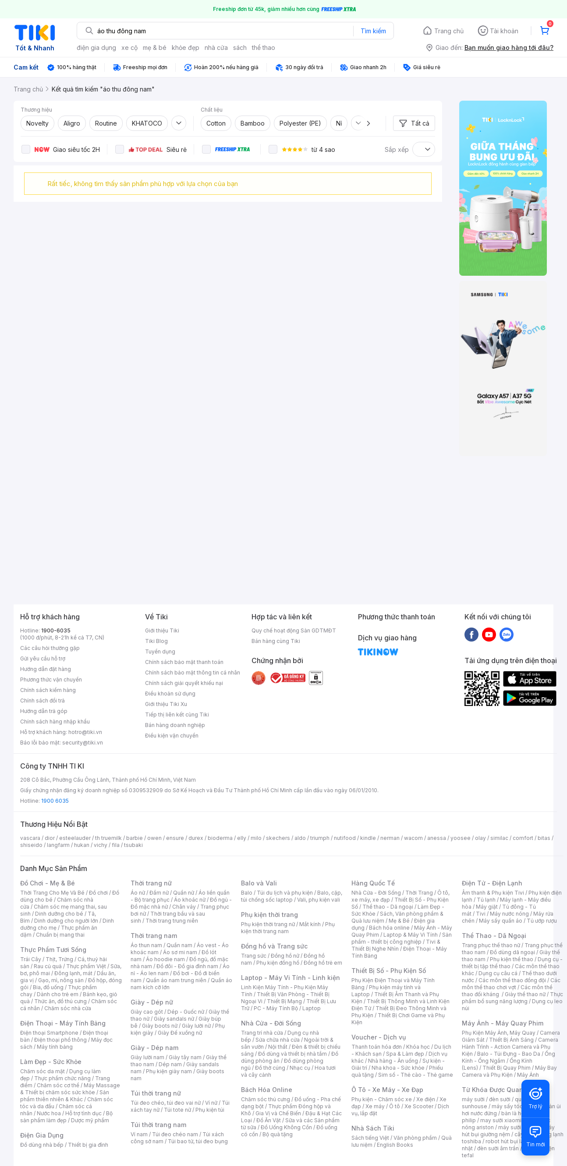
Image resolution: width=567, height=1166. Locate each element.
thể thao (263, 47)
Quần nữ (183, 892)
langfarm (58, 845)
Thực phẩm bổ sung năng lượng (512, 997)
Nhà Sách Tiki (372, 1128)
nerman (390, 838)
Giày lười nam (147, 1057)
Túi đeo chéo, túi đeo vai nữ (166, 1102)
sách (240, 47)
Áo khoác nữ (190, 899)
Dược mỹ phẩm (90, 1120)
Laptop (311, 1008)
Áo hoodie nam (165, 959)
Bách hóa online (389, 927)
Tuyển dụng (160, 651)
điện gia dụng (96, 47)
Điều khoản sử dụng (170, 693)
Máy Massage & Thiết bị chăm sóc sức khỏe (70, 1089)
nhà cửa (216, 47)
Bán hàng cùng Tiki (276, 641)
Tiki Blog (156, 641)
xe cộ (129, 47)
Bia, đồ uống (48, 987)
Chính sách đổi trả (42, 700)
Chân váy (184, 906)
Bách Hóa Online (266, 1089)
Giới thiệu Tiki (162, 630)
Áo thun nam (146, 945)
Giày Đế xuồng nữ (180, 1032)
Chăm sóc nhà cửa (67, 1008)
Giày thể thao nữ (525, 994)
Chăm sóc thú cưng (265, 1099)
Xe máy (375, 1106)
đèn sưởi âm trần (498, 1148)
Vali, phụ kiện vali (318, 899)
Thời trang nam (154, 935)
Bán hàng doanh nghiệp (175, 725)
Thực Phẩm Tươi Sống (53, 949)
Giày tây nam (185, 1057)
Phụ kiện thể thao (511, 959)
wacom (413, 838)
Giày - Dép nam (154, 1047)
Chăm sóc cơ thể (58, 1085)
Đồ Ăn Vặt (268, 1120)
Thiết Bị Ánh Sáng (511, 1039)
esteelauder (75, 838)
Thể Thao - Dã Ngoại (494, 935)
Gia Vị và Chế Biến (278, 1113)
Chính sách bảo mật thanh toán (184, 662)
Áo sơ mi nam (180, 952)
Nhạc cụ (300, 1067)
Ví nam (139, 1134)
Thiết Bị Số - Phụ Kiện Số (388, 970)
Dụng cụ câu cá (497, 973)
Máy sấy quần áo (500, 920)
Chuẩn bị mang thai (60, 934)
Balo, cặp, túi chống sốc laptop (291, 896)
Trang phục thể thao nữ (491, 945)
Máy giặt (487, 906)
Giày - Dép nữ (152, 1002)
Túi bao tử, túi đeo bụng (198, 1141)
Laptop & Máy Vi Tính (410, 934)
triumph (320, 838)
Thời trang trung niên (171, 920)
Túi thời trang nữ (156, 1093)
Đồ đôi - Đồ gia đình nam (187, 966)
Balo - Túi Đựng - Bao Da (508, 1053)
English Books (395, 1144)
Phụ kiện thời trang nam (288, 927)
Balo (246, 892)
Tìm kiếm (373, 31)
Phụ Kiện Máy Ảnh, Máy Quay (498, 1032)
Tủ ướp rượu (542, 920)
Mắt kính (310, 924)
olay (480, 838)
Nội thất (277, 1046)
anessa (436, 838)
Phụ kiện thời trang (269, 914)
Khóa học (418, 1046)
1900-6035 (56, 630)
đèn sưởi (499, 1099)
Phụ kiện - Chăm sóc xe (381, 1099)
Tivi (480, 913)
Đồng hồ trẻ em (323, 962)
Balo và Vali (259, 883)
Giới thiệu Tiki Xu (166, 704)
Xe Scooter (418, 1106)
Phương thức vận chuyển (51, 679)
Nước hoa (49, 1113)
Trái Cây (30, 959)
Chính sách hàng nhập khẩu (55, 721)
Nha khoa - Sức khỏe (398, 1067)
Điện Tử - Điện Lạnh (492, 883)
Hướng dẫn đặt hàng (45, 669)
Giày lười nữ (196, 1025)
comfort (523, 838)
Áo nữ (138, 892)
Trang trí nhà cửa (262, 1032)
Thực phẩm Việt (86, 966)
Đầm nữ (159, 892)
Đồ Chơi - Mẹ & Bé (47, 883)
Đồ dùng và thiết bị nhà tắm (292, 1053)
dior (50, 838)
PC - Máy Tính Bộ (276, 1008)
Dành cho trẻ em (57, 994)
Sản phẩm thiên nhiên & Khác (64, 1096)
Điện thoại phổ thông (60, 1039)
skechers (278, 838)
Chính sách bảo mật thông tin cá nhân (192, 672)
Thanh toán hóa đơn (376, 1046)
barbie (134, 838)
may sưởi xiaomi (500, 1120)
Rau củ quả (48, 966)
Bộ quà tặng (277, 1134)
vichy (100, 845)
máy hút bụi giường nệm (508, 1131)
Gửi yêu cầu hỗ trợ (42, 658)
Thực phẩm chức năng (62, 1078)
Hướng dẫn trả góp (43, 711)
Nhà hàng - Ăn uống (393, 1060)
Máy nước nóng (509, 913)
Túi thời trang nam (158, 1124)
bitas (544, 838)
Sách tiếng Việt (370, 1137)
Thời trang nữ (151, 883)
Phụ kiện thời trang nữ (268, 924)
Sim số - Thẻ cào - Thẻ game (415, 1074)
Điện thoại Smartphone (49, 1032)
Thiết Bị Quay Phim (506, 1067)
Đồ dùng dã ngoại (512, 952)
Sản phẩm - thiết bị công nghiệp (401, 938)
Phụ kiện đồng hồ (277, 962)
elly (241, 838)
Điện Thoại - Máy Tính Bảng (63, 1023)
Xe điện (425, 1099)
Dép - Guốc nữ (185, 1011)
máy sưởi (473, 1099)
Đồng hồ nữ (285, 955)
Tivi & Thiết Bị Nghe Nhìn (395, 945)
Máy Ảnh (528, 1074)
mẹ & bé (155, 47)
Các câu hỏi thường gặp (50, 648)
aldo (300, 838)
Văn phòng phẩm (415, 1137)
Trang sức (253, 955)
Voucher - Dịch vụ (378, 1037)
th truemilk (108, 838)
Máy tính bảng (55, 1046)
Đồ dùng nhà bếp (42, 1144)
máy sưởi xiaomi (518, 1127)
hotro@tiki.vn (85, 732)
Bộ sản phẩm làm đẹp (66, 1117)
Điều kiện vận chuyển (171, 735)
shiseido (31, 845)
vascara (30, 838)
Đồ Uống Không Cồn (286, 1127)
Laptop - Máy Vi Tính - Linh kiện (290, 977)
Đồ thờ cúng (270, 1067)
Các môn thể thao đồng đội (512, 980)
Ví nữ (211, 1102)
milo (256, 838)
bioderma (220, 838)
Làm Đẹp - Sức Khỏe (51, 1061)
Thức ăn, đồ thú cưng (60, 1001)
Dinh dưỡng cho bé (59, 913)
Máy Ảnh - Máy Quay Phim (502, 1023)
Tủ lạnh (486, 899)
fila (116, 845)
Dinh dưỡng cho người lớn (66, 920)
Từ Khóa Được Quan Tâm (500, 1089)
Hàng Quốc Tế (373, 883)
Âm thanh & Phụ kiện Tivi (493, 892)
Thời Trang (419, 892)
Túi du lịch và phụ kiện (285, 892)
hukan (81, 845)
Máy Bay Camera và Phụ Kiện (509, 1071)
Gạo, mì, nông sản (61, 980)
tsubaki (133, 845)
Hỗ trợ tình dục (83, 1113)
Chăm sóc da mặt (42, 1071)
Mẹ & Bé (399, 920)
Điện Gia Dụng (42, 1135)
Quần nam (179, 945)
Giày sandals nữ (174, 1018)
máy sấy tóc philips (516, 1106)
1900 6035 (55, 800)
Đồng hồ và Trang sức (274, 946)
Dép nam (170, 1064)
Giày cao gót (147, 1011)
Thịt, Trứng (59, 959)
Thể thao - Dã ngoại (387, 906)
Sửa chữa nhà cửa (277, 1039)
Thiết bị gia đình (88, 1144)
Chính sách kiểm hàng (48, 690)
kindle (368, 838)
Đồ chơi (98, 892)
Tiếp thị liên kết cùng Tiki (177, 714)
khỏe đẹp (185, 47)
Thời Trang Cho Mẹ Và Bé (52, 892)
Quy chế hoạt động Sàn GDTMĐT (294, 630)
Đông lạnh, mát (73, 973)
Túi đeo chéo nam (175, 1134)
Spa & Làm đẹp (405, 1053)
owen (154, 838)
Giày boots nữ (159, 1025)
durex (195, 838)
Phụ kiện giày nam (169, 1071)
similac (499, 838)
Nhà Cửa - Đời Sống (271, 1023)
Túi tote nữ (177, 1109)
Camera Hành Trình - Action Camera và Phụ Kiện (510, 1046)
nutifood (345, 838)
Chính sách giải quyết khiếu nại (184, 683)
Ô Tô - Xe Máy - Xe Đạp (387, 1089)
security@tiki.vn (82, 742)
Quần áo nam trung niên (176, 980)
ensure (175, 838)
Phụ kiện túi (209, 1109)
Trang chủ (449, 31)
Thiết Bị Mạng (284, 1001)
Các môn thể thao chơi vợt (511, 983)
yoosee (460, 838)
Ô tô (394, 1106)
